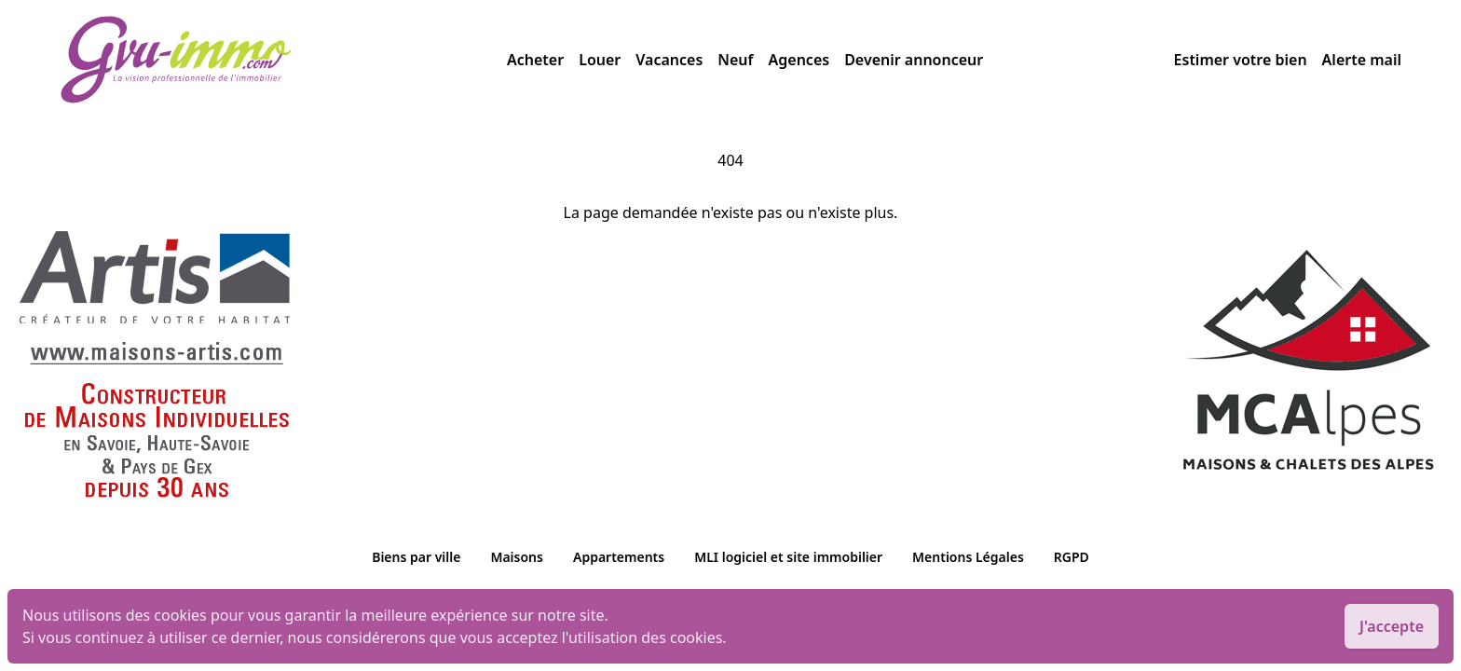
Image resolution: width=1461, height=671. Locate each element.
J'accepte (1391, 626)
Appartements (618, 557)
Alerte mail (1361, 59)
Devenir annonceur (913, 59)
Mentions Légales (968, 557)
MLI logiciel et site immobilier (788, 557)
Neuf (735, 59)
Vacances (669, 59)
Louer (600, 59)
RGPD (1071, 557)
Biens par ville (416, 557)
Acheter (535, 59)
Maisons (516, 557)
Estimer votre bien (1240, 59)
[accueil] (283, 59)
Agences (799, 59)
